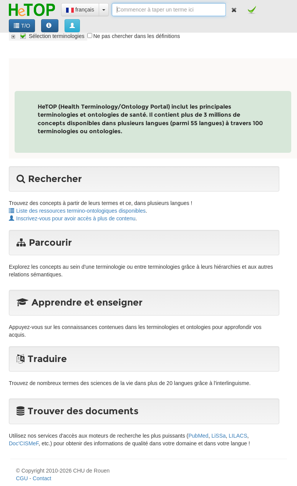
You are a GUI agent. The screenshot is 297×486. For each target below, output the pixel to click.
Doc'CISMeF (23, 443)
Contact (42, 478)
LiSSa (218, 436)
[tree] (48, 36)
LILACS (238, 436)
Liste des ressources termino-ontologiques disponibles (77, 211)
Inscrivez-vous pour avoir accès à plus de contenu (72, 218)
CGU (22, 478)
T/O (22, 26)
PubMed (198, 436)
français (80, 10)
